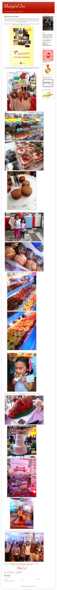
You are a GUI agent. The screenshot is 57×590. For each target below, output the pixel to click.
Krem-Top (12, 572)
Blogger (34, 585)
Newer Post (6, 578)
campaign (9, 572)
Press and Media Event (17, 572)
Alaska (7, 572)
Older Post (37, 578)
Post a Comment (7, 576)
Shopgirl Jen (14, 6)
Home (22, 578)
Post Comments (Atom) (11, 580)
